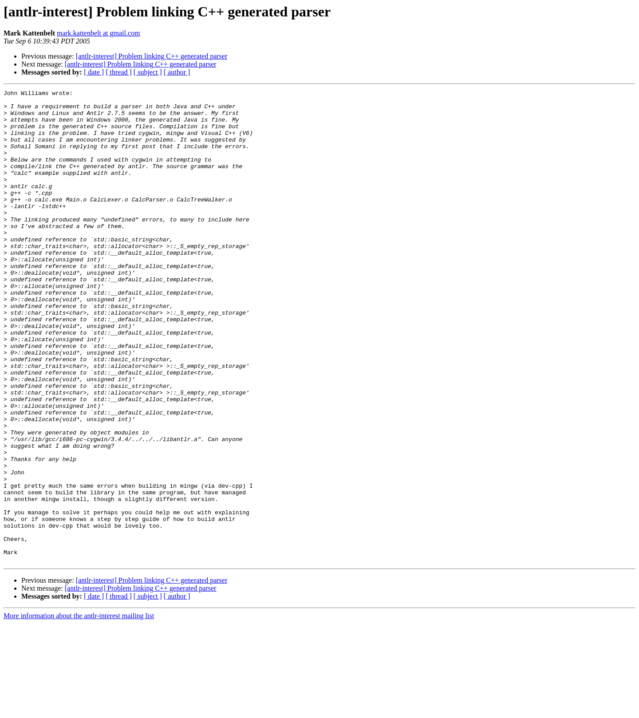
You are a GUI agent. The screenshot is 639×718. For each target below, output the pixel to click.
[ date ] (94, 72)
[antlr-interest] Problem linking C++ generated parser (152, 56)
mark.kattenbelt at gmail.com (98, 33)
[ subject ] (148, 72)
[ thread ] (119, 72)
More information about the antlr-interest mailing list (79, 710)
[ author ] (177, 72)
